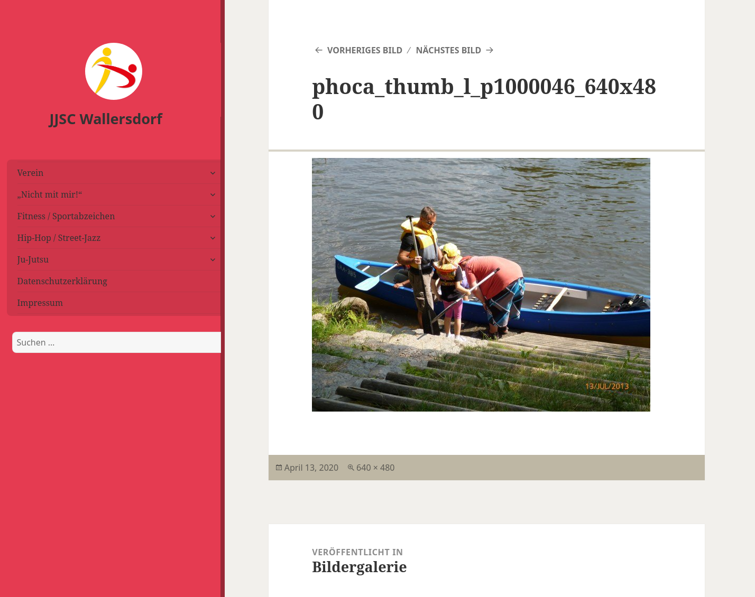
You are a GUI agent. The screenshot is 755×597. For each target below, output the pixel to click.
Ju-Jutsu (33, 259)
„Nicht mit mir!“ (49, 194)
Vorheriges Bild (364, 50)
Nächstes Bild (448, 50)
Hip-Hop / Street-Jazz (59, 238)
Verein (30, 173)
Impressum (40, 303)
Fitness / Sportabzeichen (66, 216)
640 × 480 (375, 467)
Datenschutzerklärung (62, 281)
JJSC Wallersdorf (106, 118)
